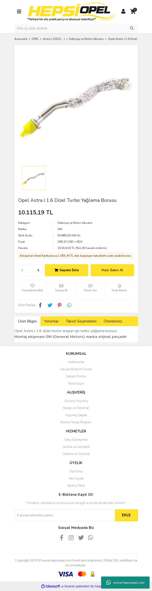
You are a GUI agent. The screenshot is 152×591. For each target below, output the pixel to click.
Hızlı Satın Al (112, 270)
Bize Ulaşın (76, 383)
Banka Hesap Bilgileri (76, 422)
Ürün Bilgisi (27, 321)
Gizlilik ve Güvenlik (76, 447)
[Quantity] (30, 270)
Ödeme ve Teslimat (76, 454)
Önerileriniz (113, 321)
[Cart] (133, 11)
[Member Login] (123, 11)
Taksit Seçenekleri (81, 321)
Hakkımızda (76, 362)
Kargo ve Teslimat (76, 408)
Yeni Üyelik (76, 478)
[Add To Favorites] (32, 290)
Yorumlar (51, 321)
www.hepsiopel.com (125, 582)
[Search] (76, 28)
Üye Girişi (76, 471)
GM (59, 229)
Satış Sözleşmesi (76, 440)
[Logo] (71, 11)
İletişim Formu (76, 376)
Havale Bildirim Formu (76, 369)
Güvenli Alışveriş (76, 401)
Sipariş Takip (76, 485)
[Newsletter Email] (64, 515)
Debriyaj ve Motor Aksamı (74, 223)
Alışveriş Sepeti (76, 415)
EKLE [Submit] (126, 515)
